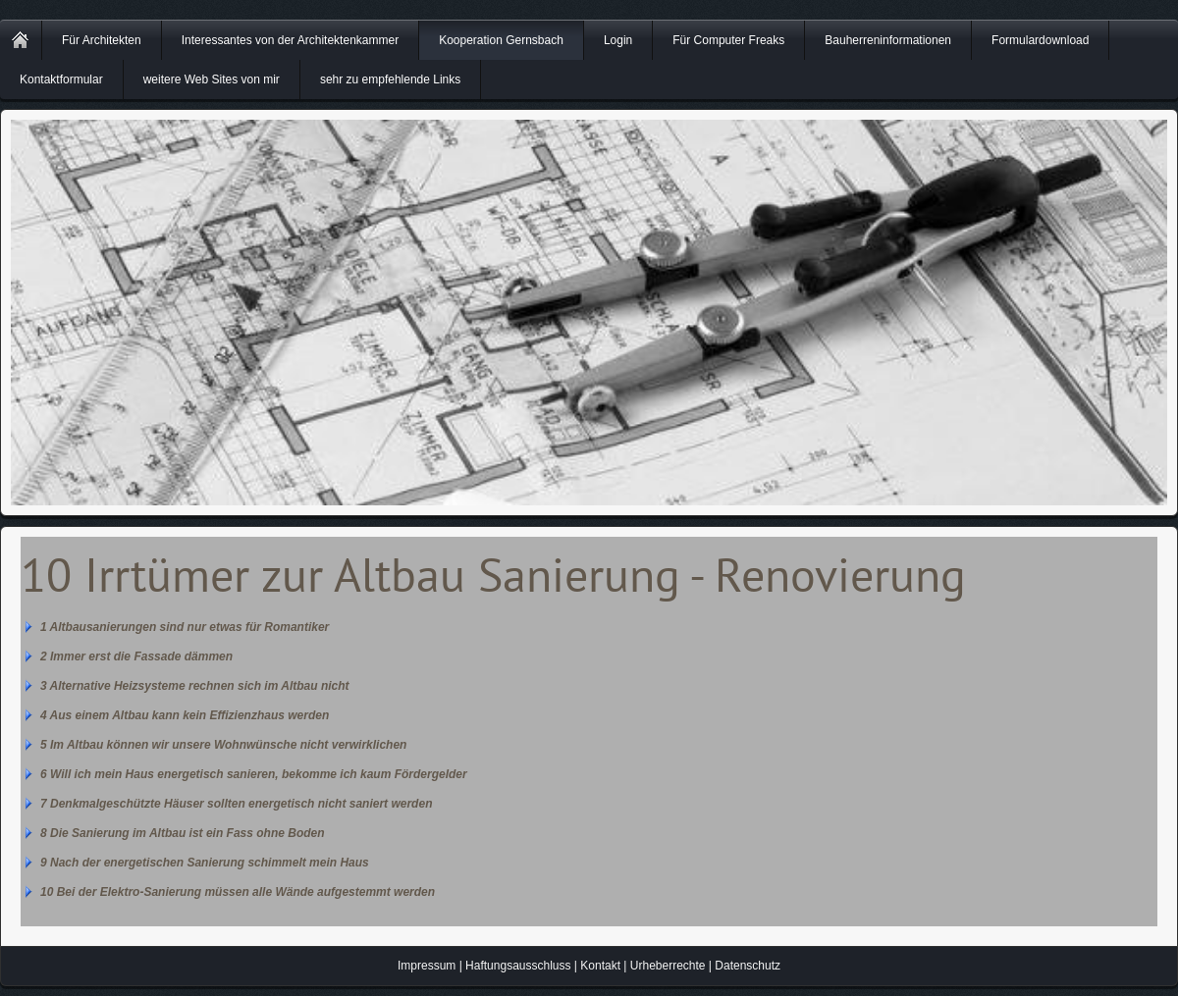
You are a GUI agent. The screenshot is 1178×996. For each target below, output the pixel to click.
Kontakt (600, 965)
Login (618, 40)
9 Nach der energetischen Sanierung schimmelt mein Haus (204, 862)
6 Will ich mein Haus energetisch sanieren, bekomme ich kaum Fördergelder (253, 774)
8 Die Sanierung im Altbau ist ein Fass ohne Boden (182, 833)
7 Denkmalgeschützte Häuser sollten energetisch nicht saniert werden (236, 804)
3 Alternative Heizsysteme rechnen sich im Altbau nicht (194, 686)
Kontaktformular (61, 79)
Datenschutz (747, 965)
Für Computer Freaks (728, 40)
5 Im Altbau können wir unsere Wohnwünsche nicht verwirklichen (223, 745)
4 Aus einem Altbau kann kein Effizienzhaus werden (184, 715)
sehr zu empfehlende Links (390, 79)
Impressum (426, 965)
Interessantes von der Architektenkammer (290, 40)
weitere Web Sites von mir (211, 79)
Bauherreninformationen (888, 40)
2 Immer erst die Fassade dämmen (136, 656)
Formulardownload (1040, 40)
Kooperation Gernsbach (501, 40)
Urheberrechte (668, 965)
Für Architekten (101, 40)
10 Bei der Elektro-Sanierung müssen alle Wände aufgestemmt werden (237, 892)
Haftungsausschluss (517, 965)
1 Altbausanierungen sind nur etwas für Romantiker (184, 627)
